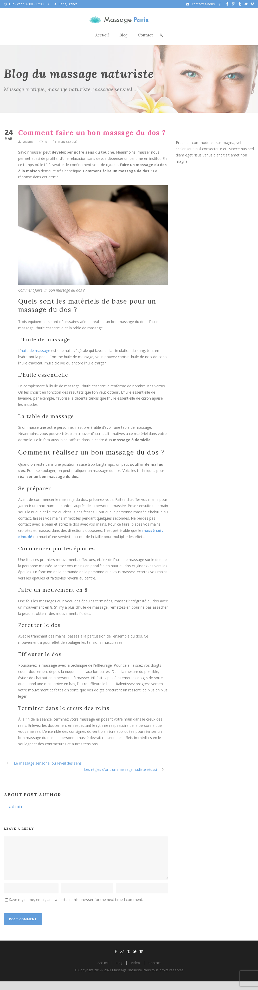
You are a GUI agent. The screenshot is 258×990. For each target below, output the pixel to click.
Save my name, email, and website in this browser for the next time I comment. (76, 899)
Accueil (102, 34)
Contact (145, 34)
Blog (123, 34)
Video (135, 962)
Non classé (67, 142)
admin (28, 142)
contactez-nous (203, 4)
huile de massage (35, 350)
